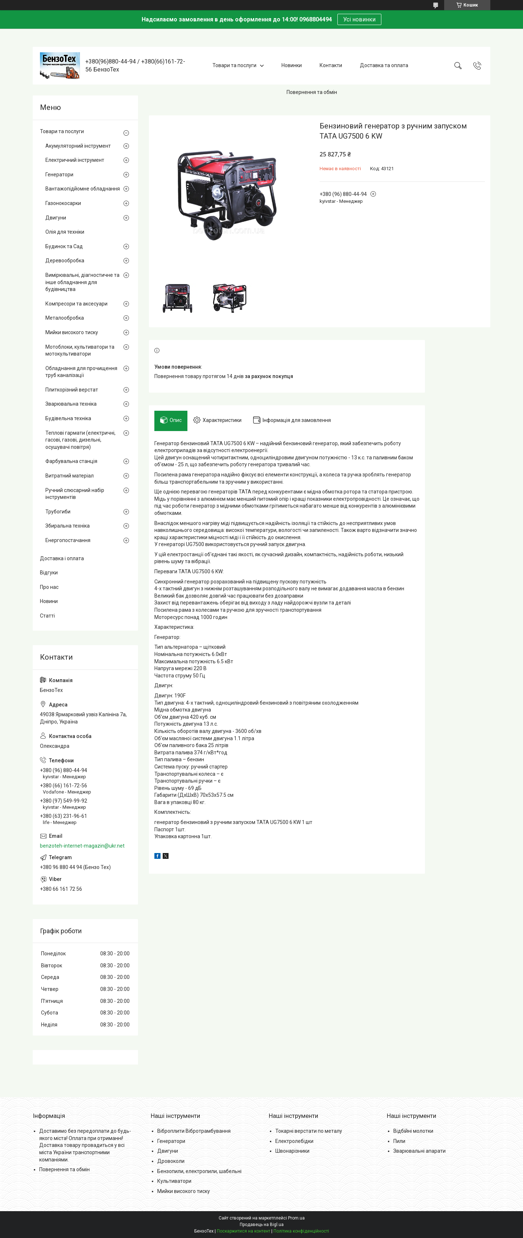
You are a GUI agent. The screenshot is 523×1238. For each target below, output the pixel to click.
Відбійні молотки (413, 1131)
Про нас (49, 587)
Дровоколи (171, 1161)
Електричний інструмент (74, 160)
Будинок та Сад (64, 246)
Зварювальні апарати (419, 1151)
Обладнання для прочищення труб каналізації (81, 371)
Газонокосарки (63, 203)
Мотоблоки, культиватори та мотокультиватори (79, 350)
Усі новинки (359, 19)
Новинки (291, 65)
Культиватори (174, 1181)
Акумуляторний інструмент (78, 146)
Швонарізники (292, 1151)
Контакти (331, 65)
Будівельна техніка (68, 418)
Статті (47, 616)
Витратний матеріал (69, 476)
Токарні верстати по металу (308, 1131)
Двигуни (55, 218)
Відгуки (49, 572)
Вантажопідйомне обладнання (82, 189)
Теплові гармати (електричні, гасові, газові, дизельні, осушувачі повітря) (80, 440)
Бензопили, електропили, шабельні (199, 1171)
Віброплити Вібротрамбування (194, 1131)
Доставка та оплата (384, 65)
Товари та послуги (234, 65)
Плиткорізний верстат (71, 390)
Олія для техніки (64, 232)
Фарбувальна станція (71, 461)
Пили (399, 1141)
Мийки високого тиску (71, 332)
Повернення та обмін (312, 92)
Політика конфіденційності (301, 1231)
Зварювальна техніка (71, 404)
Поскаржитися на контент (243, 1231)
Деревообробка (64, 260)
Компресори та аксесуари (76, 304)
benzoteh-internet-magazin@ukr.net (82, 846)
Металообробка (64, 318)
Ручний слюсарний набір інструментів (74, 493)
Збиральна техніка (67, 526)
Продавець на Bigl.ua (262, 1224)
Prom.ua (296, 1218)
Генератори (59, 174)
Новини (49, 601)
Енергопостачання (67, 540)
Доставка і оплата (62, 558)
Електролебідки (294, 1141)
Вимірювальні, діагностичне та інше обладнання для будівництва (82, 282)
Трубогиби (57, 512)
